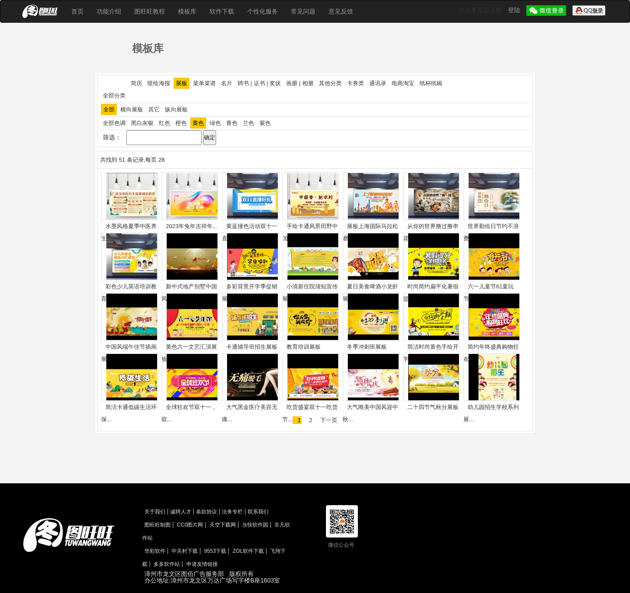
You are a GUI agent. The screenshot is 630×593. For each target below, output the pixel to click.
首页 (77, 11)
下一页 (328, 420)
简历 (136, 83)
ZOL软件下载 (248, 551)
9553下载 (215, 551)
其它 (154, 109)
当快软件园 (255, 525)
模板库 (187, 11)
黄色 (198, 123)
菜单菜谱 (204, 83)
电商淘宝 (403, 83)
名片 (226, 83)
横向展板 (131, 109)
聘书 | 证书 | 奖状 (259, 83)
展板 (181, 83)
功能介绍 (109, 11)
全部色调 (114, 123)
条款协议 (206, 512)
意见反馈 (341, 11)
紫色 (265, 123)
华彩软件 (154, 551)
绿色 (215, 123)
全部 (109, 109)
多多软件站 (167, 564)
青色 (232, 123)
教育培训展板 (304, 346)
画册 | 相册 (300, 83)
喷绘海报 (158, 83)
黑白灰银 (142, 123)
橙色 (181, 123)
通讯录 (377, 83)
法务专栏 (232, 512)
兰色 (248, 123)
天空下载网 (223, 525)
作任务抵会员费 (481, 10)
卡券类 (355, 83)
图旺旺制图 (157, 525)
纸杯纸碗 (431, 83)
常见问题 (303, 11)
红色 (164, 123)
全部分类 (114, 95)
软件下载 (222, 11)
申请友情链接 (202, 564)
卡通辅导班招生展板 (251, 346)
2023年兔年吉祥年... (191, 226)
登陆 (515, 10)
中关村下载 (185, 551)
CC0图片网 (190, 525)
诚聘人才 (180, 512)
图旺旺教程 (149, 11)
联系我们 (258, 512)
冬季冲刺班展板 (367, 346)
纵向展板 (176, 109)
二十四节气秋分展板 (432, 407)
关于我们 (154, 512)
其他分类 (330, 83)
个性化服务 (262, 11)
